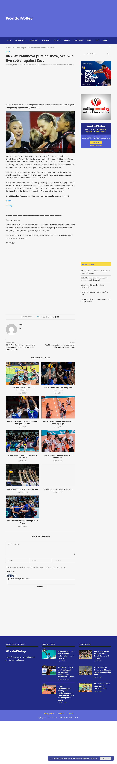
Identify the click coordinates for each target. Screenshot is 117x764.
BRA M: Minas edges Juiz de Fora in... (58, 489)
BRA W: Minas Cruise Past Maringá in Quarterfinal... (22, 456)
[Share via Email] (58, 317)
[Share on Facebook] (41, 317)
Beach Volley (79, 40)
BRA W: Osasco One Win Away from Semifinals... (58, 456)
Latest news (19, 40)
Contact (70, 712)
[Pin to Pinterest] (46, 317)
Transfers (33, 40)
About (105, 40)
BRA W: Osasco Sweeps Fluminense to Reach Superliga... (58, 423)
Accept (105, 758)
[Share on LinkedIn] (48, 317)
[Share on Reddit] (51, 317)
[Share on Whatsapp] (53, 317)
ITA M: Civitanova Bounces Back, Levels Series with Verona (101, 654)
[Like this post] (39, 317)
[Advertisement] (76, 18)
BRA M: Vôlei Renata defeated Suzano (22, 489)
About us (60, 712)
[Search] (110, 47)
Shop (97, 40)
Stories (56, 40)
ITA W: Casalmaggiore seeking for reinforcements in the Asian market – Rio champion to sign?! (65, 691)
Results (8, 201)
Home (9, 40)
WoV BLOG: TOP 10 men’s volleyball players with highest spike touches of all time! (66, 671)
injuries (67, 40)
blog (89, 40)
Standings (9, 206)
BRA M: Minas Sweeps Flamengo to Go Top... (22, 522)
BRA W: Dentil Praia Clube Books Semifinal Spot (22, 389)
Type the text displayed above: (18, 579)
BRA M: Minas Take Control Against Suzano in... (58, 389)
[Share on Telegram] (55, 317)
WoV (15, 65)
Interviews (46, 40)
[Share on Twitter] (44, 317)
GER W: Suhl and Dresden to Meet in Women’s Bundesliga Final (94, 279)
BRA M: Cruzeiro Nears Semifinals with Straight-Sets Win (22, 423)
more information (92, 758)
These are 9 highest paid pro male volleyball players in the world (66, 654)
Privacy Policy (49, 712)
